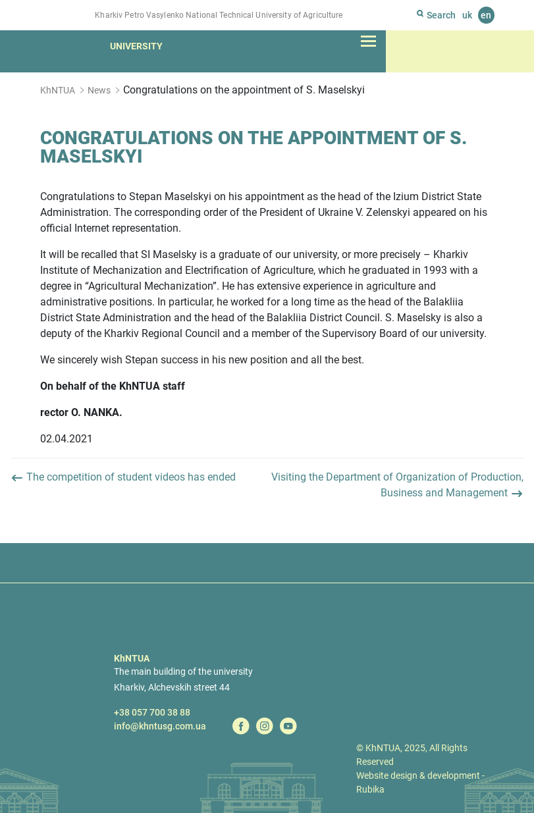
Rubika (370, 789)
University (136, 46)
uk (467, 15)
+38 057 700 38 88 (152, 712)
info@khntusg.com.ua (160, 726)
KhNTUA (57, 90)
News (99, 90)
